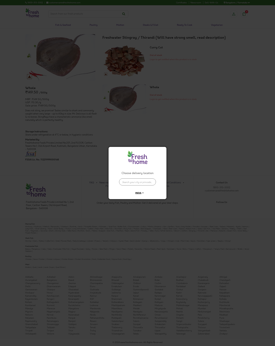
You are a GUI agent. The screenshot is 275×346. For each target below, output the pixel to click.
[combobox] (137, 180)
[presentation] (137, 181)
